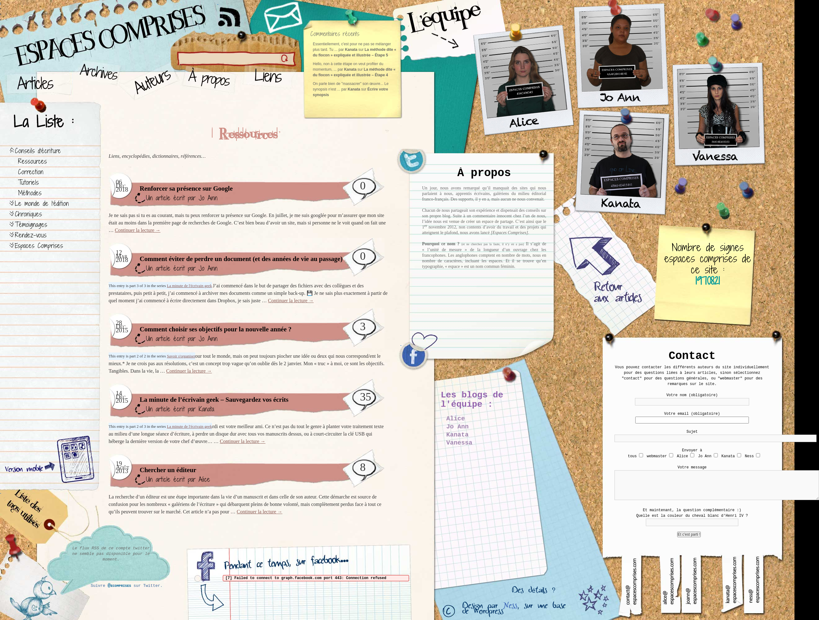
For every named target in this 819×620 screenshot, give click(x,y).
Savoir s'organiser (181, 356)
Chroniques (28, 214)
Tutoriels (28, 182)
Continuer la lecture (137, 230)
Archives (96, 80)
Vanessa (459, 442)
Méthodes (30, 192)
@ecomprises (119, 585)
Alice (204, 479)
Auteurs (150, 80)
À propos (211, 80)
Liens (269, 80)
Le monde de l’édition (42, 203)
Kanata (206, 409)
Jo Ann (208, 197)
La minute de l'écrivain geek (189, 286)
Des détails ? (533, 592)
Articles (39, 80)
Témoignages (31, 224)
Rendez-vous (31, 235)
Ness (510, 607)
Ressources (32, 161)
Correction (30, 171)
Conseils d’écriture (38, 150)
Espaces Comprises (39, 245)
